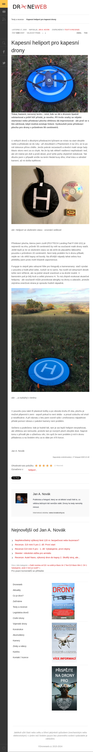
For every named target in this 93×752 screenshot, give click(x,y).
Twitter (4, 62)
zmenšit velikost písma (43, 32)
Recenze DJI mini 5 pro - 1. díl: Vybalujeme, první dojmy (42, 549)
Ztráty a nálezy (19, 646)
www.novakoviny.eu (57, 513)
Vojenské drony (20, 624)
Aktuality (17, 590)
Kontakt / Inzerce (20, 657)
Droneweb (17, 584)
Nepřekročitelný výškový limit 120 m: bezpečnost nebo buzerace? (47, 540)
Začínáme (17, 601)
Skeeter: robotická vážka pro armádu (33, 553)
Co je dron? (18, 596)
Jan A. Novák (43, 30)
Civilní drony (18, 618)
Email (79, 33)
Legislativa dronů (20, 612)
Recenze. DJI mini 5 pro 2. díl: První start (35, 544)
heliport (32, 470)
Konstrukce (18, 629)
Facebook (4, 51)
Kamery (16, 640)
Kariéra (16, 652)
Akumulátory (18, 635)
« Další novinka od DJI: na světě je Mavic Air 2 (46, 565)
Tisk (86, 33)
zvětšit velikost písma (45, 32)
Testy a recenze (17, 19)
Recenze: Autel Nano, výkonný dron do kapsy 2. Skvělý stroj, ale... (47, 557)
